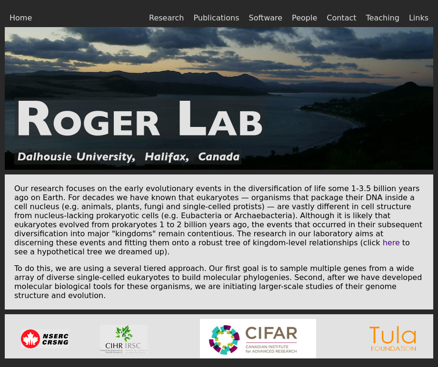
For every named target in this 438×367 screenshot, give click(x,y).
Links (418, 17)
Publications (216, 17)
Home (21, 17)
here (391, 242)
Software (266, 17)
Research (166, 17)
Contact (341, 17)
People (304, 17)
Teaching (382, 17)
